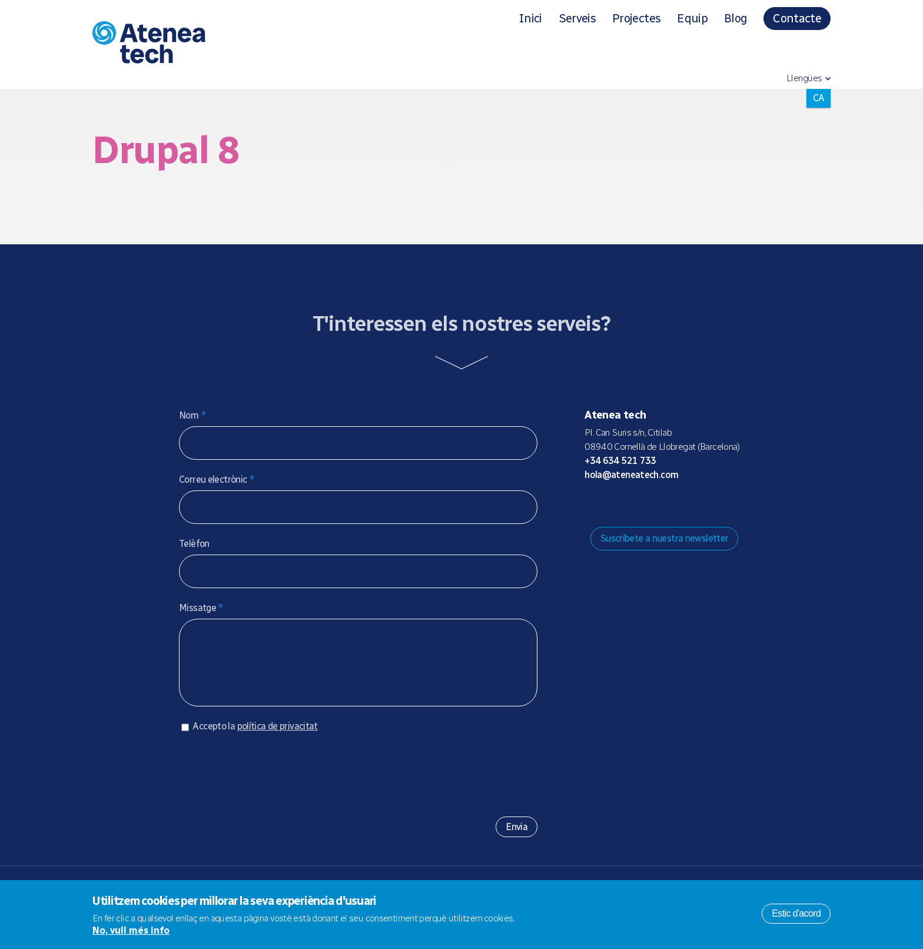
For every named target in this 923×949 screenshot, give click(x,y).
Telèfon (194, 543)
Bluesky (630, 504)
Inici (530, 18)
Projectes (636, 18)
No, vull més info (131, 930)
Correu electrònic (216, 479)
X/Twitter (649, 504)
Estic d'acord (796, 913)
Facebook (668, 504)
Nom (192, 415)
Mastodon (611, 504)
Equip (692, 18)
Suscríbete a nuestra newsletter (664, 538)
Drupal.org (593, 504)
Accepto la (254, 738)
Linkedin (687, 504)
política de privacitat (277, 738)
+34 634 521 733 (620, 460)
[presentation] (268, 782)
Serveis (577, 18)
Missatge (201, 607)
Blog (735, 18)
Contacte (797, 18)
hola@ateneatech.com (631, 474)
